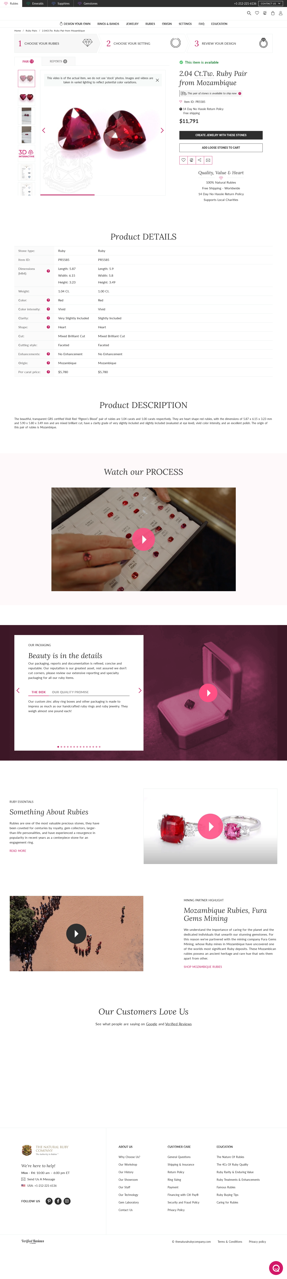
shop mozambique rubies (203, 972)
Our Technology (128, 1200)
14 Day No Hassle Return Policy (203, 114)
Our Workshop (128, 1170)
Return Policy (176, 1177)
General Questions (179, 1162)
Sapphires (64, 3)
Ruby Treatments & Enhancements (238, 1185)
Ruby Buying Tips (227, 1200)
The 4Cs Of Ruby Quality (232, 1170)
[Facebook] (58, 1207)
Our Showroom (128, 1185)
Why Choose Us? (129, 1162)
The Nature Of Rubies (230, 1162)
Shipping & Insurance (181, 1170)
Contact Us (126, 1215)
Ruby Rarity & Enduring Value (235, 1177)
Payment (173, 1192)
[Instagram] (67, 1207)
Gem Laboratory (129, 1207)
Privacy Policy (176, 1215)
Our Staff (124, 1192)
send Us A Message (41, 1184)
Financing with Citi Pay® (183, 1200)
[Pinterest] (49, 1207)
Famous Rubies (226, 1192)
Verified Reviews (178, 1029)
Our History (126, 1177)
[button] (162, 135)
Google (151, 1029)
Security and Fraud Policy (183, 1207)
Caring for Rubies (227, 1207)
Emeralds (37, 3)
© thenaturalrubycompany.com (191, 1247)
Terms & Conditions (230, 1247)
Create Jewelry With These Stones (221, 140)
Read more (18, 856)
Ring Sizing (174, 1185)
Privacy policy (257, 1247)
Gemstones (90, 3)
